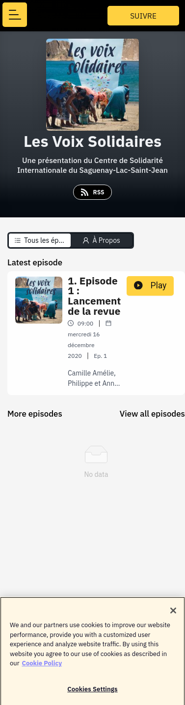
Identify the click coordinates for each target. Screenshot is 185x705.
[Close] (173, 613)
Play (150, 285)
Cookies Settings (92, 692)
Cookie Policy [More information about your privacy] (42, 666)
